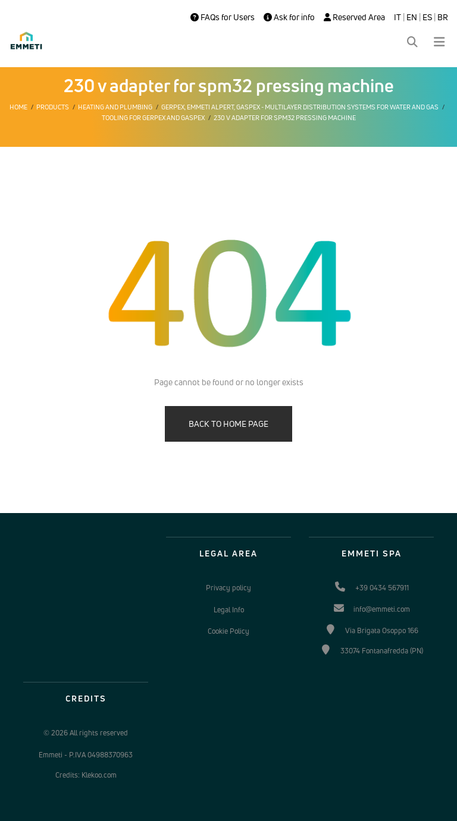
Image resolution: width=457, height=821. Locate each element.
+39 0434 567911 (382, 588)
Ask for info (289, 17)
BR (442, 17)
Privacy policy (228, 588)
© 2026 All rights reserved (85, 733)
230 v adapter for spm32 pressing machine (285, 118)
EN (411, 17)
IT (397, 17)
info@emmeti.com (381, 609)
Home (18, 107)
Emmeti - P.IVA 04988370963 (86, 755)
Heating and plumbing (115, 107)
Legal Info (229, 610)
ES (427, 17)
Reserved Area (354, 17)
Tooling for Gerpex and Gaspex (153, 118)
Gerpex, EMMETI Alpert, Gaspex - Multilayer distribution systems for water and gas (300, 107)
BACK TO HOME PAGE (228, 423)
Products (52, 107)
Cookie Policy (228, 631)
